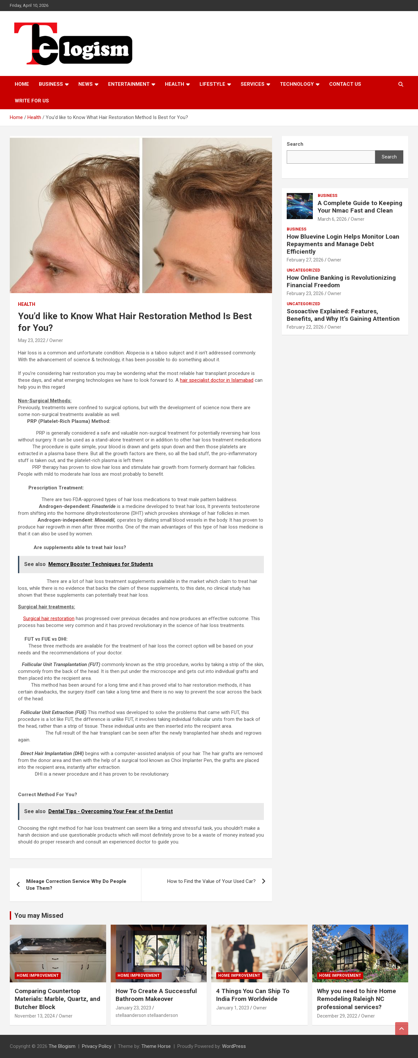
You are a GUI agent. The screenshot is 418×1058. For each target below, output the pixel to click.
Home (22, 84)
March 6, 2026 (332, 219)
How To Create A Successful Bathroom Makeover (156, 995)
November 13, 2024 (35, 1016)
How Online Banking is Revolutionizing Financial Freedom (341, 281)
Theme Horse (156, 1046)
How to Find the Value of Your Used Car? (211, 881)
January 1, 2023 (232, 1007)
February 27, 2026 (305, 259)
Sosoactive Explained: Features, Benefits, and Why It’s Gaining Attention (343, 314)
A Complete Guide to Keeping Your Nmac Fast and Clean (360, 206)
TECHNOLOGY (297, 84)
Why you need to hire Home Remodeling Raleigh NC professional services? (356, 999)
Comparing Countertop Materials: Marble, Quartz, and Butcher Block (57, 999)
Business (51, 84)
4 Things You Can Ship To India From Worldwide (252, 995)
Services (253, 84)
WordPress (234, 1046)
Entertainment (129, 84)
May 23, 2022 (31, 340)
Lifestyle (212, 84)
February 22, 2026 (305, 327)
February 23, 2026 (305, 293)
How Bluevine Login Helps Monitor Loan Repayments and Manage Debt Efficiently (343, 244)
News (85, 84)
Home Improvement (38, 975)
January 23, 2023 (133, 1007)
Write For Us (32, 101)
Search (389, 157)
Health (174, 84)
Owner (56, 340)
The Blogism (62, 1046)
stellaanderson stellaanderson (147, 1015)
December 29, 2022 (337, 1016)
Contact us (345, 84)
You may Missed (38, 915)
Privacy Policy (96, 1046)
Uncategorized (303, 270)
